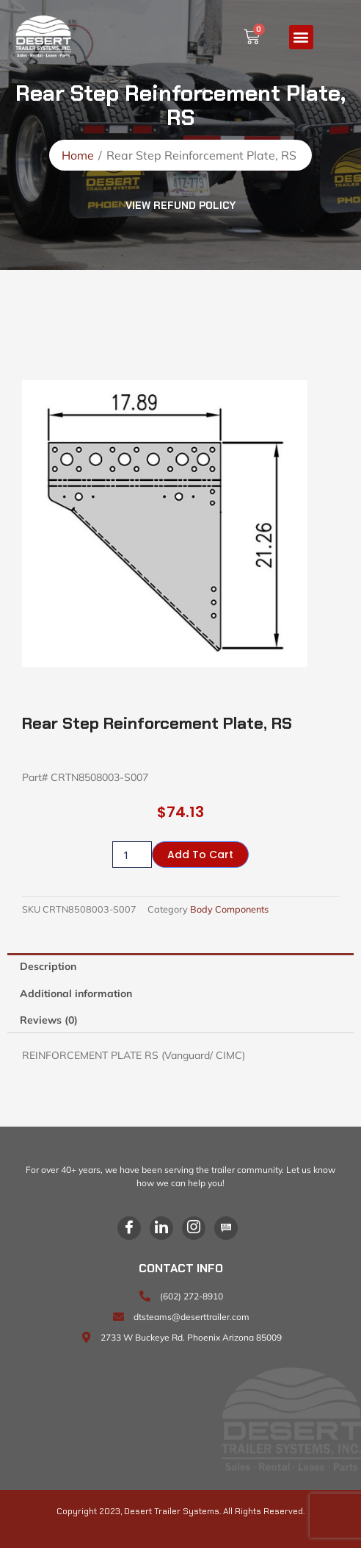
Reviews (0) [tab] (49, 1020)
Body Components (229, 909)
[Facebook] (129, 1228)
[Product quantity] (132, 854)
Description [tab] (48, 966)
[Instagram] (193, 1228)
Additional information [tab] (76, 993)
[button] (301, 37)
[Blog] (226, 1228)
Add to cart (200, 854)
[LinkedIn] (161, 1228)
